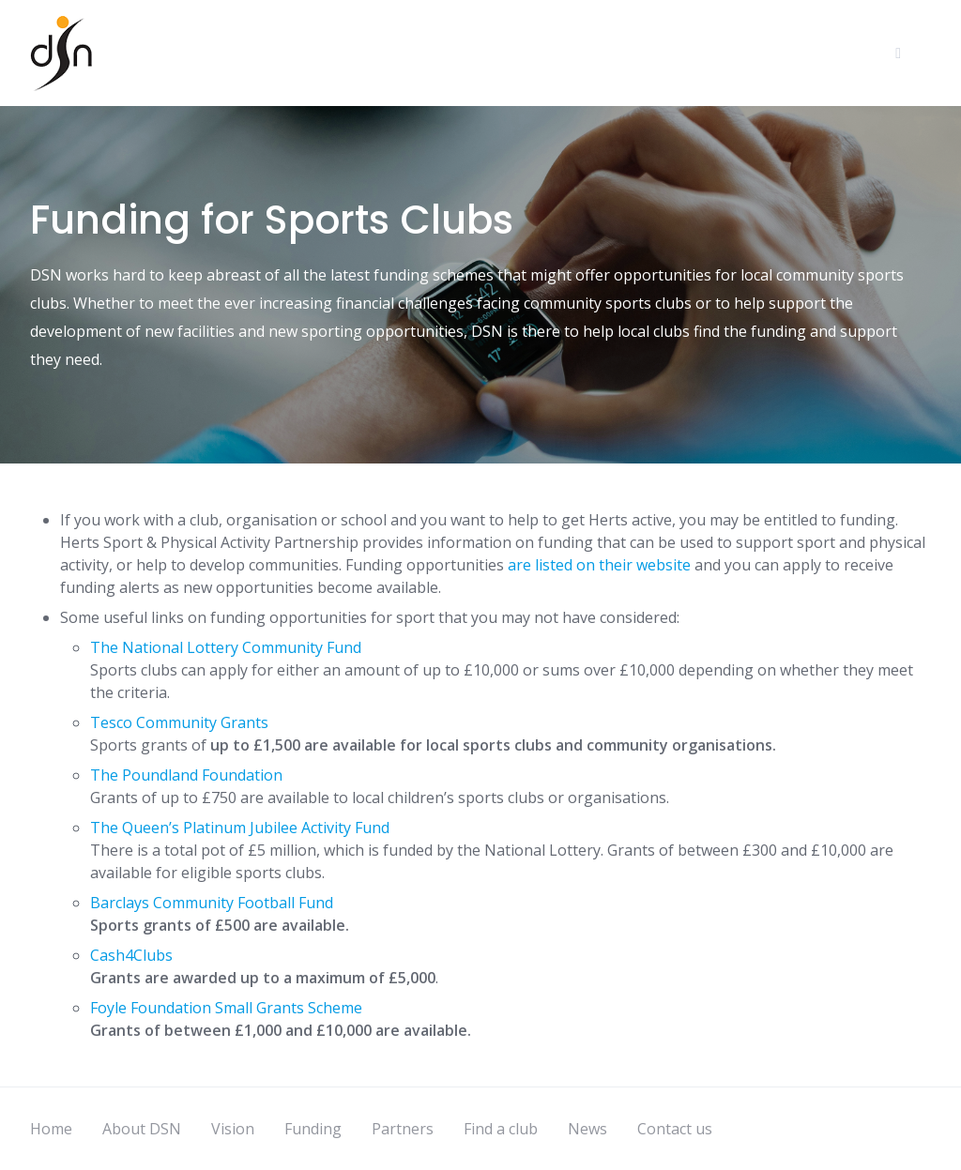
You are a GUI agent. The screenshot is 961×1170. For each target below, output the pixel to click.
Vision (232, 1128)
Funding (313, 1128)
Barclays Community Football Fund (211, 902)
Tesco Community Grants (179, 722)
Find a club (501, 1128)
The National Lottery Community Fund (225, 647)
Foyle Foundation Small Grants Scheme (228, 1007)
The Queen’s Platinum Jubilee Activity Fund (239, 827)
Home (51, 1128)
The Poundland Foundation (186, 775)
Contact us (674, 1128)
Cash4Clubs (131, 955)
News (587, 1128)
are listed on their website (599, 565)
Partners (403, 1128)
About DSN (141, 1128)
